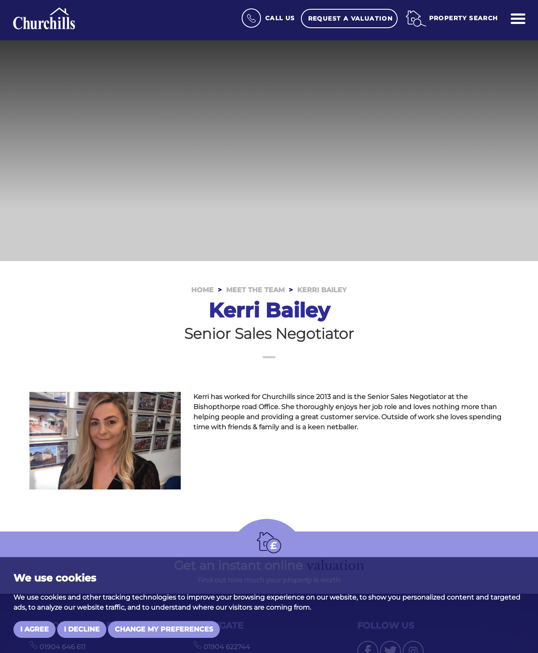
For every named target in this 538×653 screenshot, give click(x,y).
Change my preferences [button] (164, 629)
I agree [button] (34, 629)
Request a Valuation (350, 18)
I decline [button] (82, 629)
